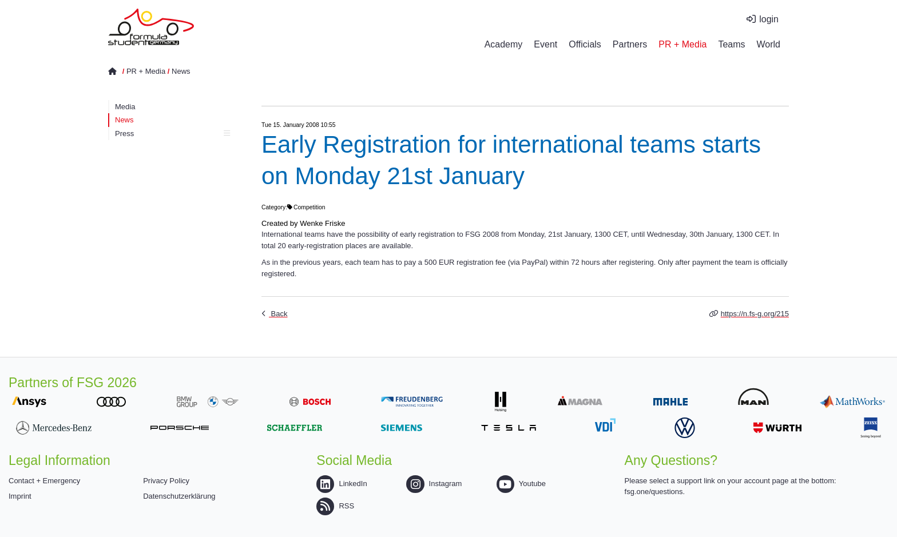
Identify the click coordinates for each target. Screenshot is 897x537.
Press (172, 133)
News (181, 71)
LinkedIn (341, 483)
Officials (585, 44)
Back (278, 313)
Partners (630, 44)
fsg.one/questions (654, 491)
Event (545, 44)
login (769, 19)
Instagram (434, 483)
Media (125, 106)
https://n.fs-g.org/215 (755, 313)
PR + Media (682, 44)
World (769, 44)
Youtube (521, 483)
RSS (335, 506)
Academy (504, 44)
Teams (731, 44)
